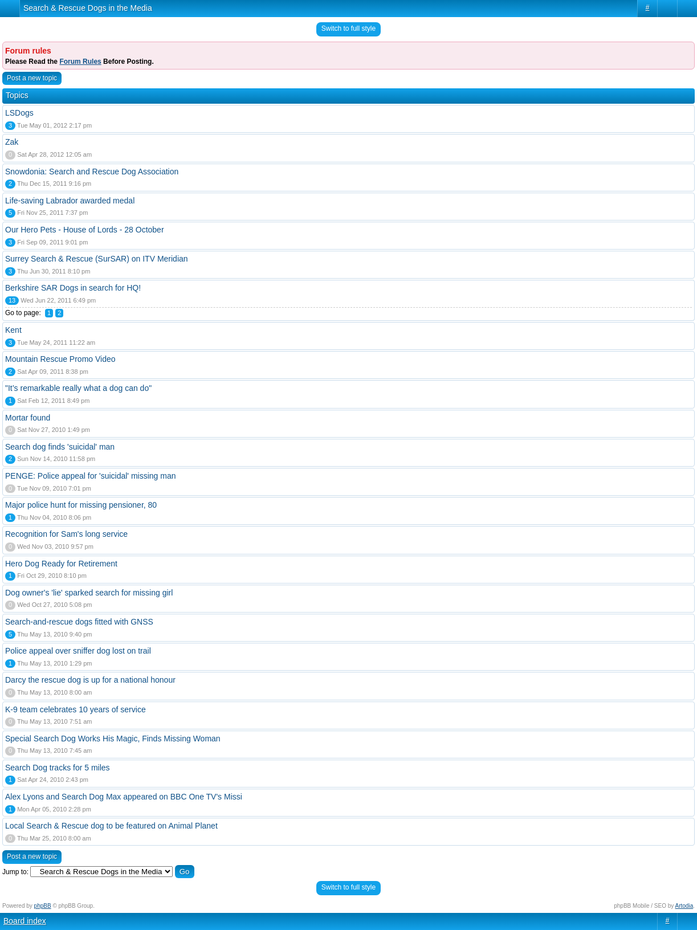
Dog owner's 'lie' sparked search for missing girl (89, 592)
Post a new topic (32, 78)
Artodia (684, 906)
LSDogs (19, 112)
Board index (24, 920)
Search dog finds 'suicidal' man (60, 446)
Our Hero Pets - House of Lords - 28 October (84, 229)
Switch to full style (348, 28)
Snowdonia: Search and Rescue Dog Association (91, 171)
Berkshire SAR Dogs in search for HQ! (73, 287)
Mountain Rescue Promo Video (60, 359)
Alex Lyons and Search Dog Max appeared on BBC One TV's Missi (123, 796)
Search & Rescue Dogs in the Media (87, 8)
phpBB (42, 906)
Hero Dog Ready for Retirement (61, 563)
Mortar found (27, 417)
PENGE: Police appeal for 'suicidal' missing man (90, 475)
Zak (11, 141)
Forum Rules (80, 62)
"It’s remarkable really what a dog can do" (78, 388)
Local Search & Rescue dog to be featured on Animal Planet (111, 825)
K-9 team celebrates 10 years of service (75, 709)
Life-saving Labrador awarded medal (69, 200)
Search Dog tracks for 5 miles (57, 767)
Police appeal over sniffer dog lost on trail (78, 650)
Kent (13, 330)
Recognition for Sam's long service (66, 534)
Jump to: (15, 872)
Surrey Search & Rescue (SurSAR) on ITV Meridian (96, 258)
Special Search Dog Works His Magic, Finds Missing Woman (113, 738)
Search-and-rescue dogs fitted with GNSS (79, 621)
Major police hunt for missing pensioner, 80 (81, 504)
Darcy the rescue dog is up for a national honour (90, 679)
